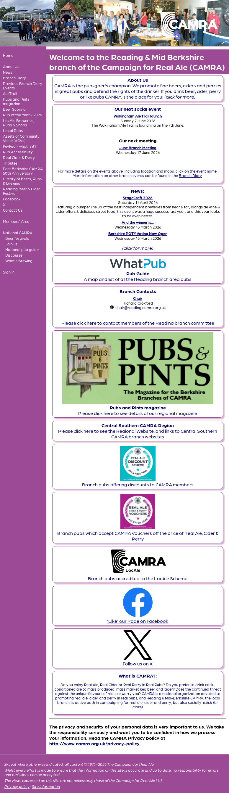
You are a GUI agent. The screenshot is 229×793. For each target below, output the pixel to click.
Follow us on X (138, 660)
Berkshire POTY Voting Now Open (137, 233)
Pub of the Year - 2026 (22, 114)
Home (8, 55)
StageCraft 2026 (138, 197)
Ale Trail (10, 93)
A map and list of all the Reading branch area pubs (138, 273)
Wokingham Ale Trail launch (138, 116)
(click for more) (137, 248)
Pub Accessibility (18, 151)
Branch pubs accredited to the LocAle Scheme (137, 575)
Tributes (10, 163)
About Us (11, 66)
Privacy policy (17, 786)
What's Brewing (18, 260)
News (7, 72)
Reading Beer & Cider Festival (21, 190)
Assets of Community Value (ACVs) (21, 138)
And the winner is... (138, 222)
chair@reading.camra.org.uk (140, 307)
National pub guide (22, 249)
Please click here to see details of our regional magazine (137, 407)
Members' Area (16, 221)
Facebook (12, 199)
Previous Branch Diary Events (22, 85)
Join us (11, 244)
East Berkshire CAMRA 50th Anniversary (23, 170)
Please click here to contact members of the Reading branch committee (137, 323)
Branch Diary (14, 77)
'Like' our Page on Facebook (137, 618)
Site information (46, 786)
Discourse (13, 255)
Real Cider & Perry (19, 157)
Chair (137, 298)
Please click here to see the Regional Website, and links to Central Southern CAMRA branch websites (137, 430)
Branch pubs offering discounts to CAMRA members (138, 481)
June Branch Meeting (137, 147)
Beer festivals (17, 238)
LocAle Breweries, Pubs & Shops (18, 122)
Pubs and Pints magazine (16, 101)
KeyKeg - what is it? (19, 146)
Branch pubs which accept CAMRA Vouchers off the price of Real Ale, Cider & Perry (137, 533)
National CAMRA (17, 232)
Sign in (8, 272)
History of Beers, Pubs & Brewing (22, 180)
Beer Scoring (14, 109)
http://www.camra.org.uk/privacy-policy (94, 743)
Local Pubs (13, 130)
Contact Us (12, 210)
